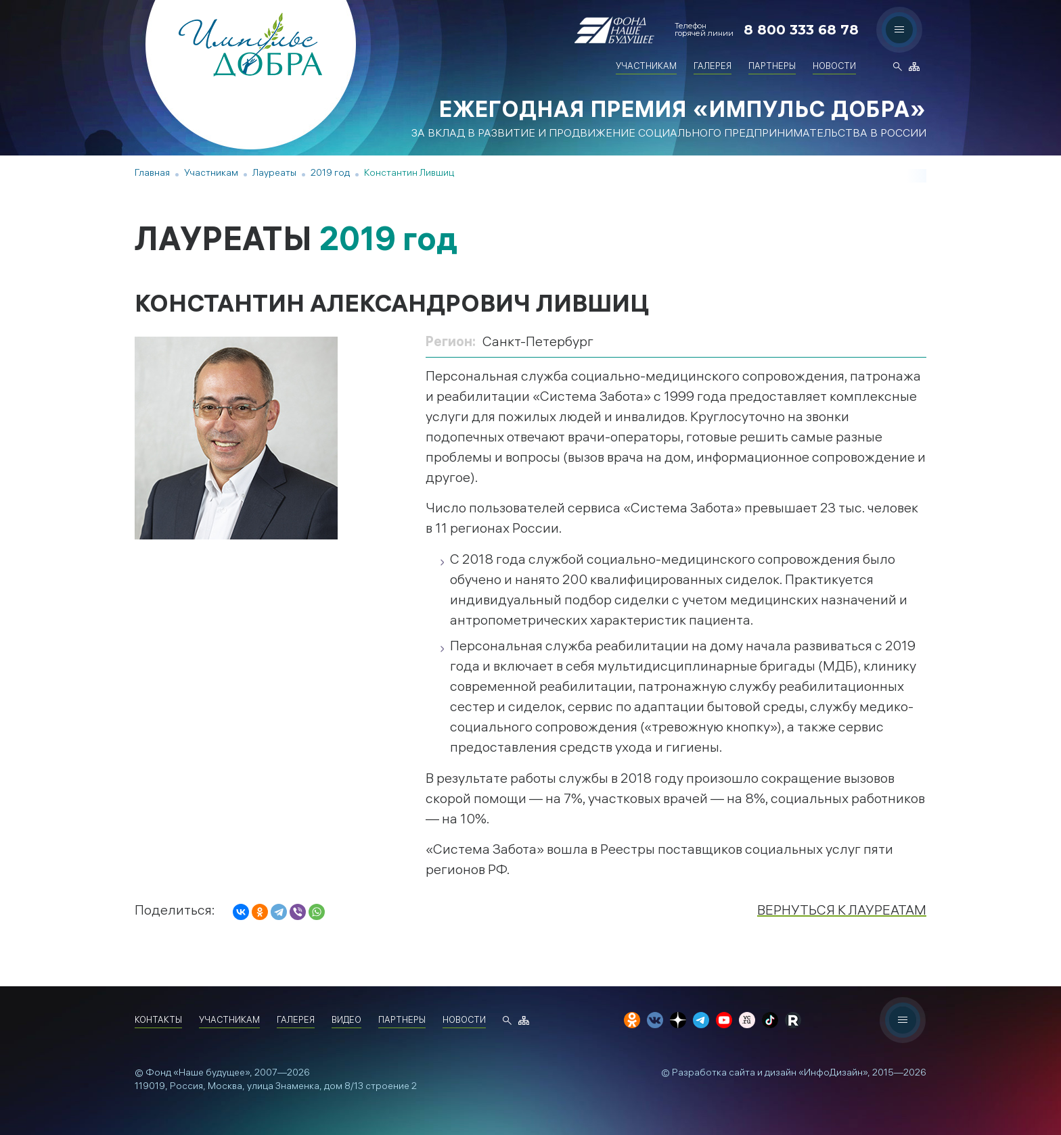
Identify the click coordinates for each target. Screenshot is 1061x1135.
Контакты (158, 1021)
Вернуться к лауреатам (841, 911)
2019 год (330, 174)
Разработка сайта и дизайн (734, 1074)
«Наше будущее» (211, 1074)
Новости (834, 67)
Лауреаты (274, 174)
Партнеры (772, 67)
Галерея (712, 67)
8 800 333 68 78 (801, 30)
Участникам (646, 67)
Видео (346, 1021)
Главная (152, 174)
